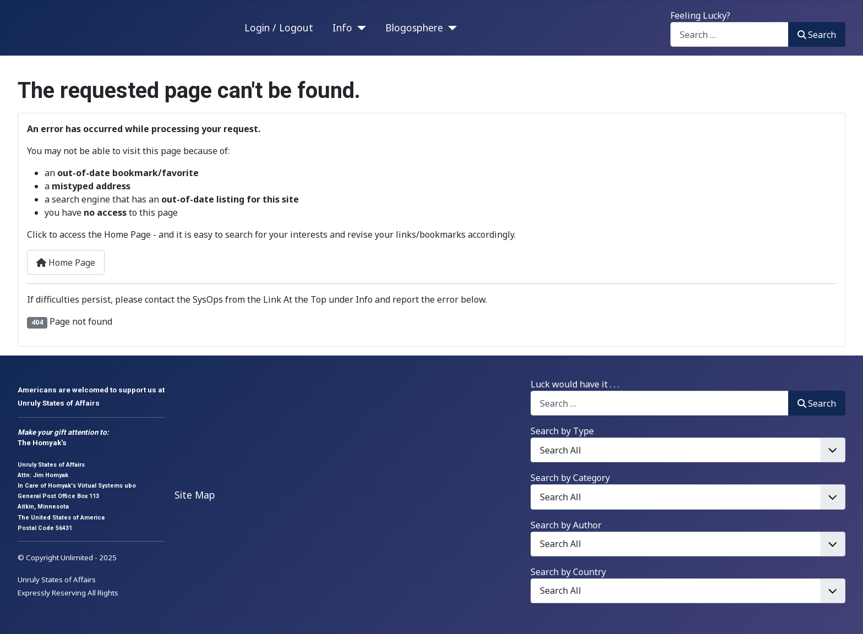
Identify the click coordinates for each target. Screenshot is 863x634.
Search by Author (566, 525)
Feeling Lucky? (700, 15)
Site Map (194, 494)
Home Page (65, 262)
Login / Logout (278, 27)
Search (817, 35)
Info (342, 27)
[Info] (359, 27)
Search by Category (570, 478)
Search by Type (562, 431)
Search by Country (568, 572)
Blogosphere (414, 27)
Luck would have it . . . (575, 384)
